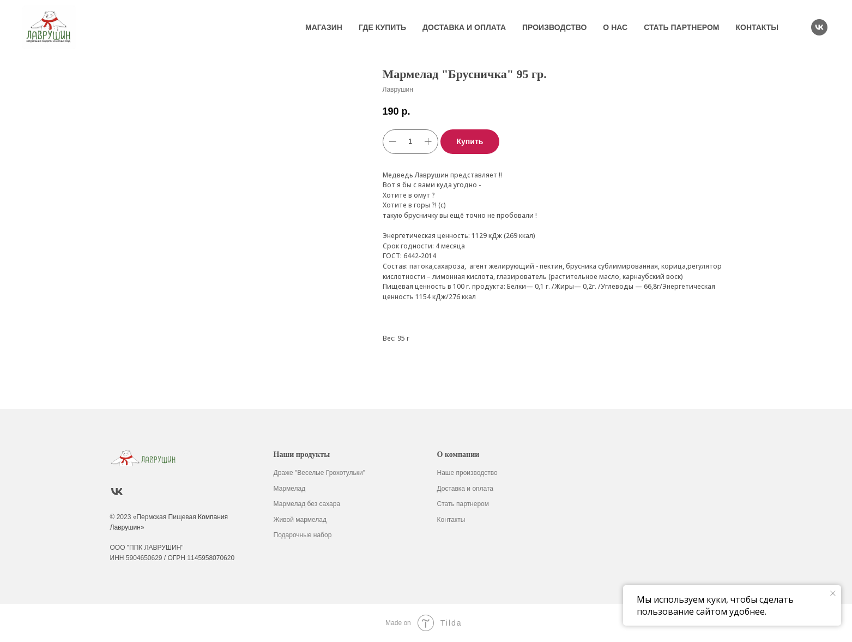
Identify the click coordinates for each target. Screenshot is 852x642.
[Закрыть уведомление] (832, 593)
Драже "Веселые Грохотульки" (320, 473)
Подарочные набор (303, 535)
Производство (554, 27)
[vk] (819, 27)
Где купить (382, 27)
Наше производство (467, 473)
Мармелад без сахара (307, 504)
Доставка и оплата (464, 27)
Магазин (323, 27)
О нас (615, 27)
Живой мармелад (300, 520)
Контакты (757, 27)
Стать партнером (681, 27)
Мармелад (290, 488)
